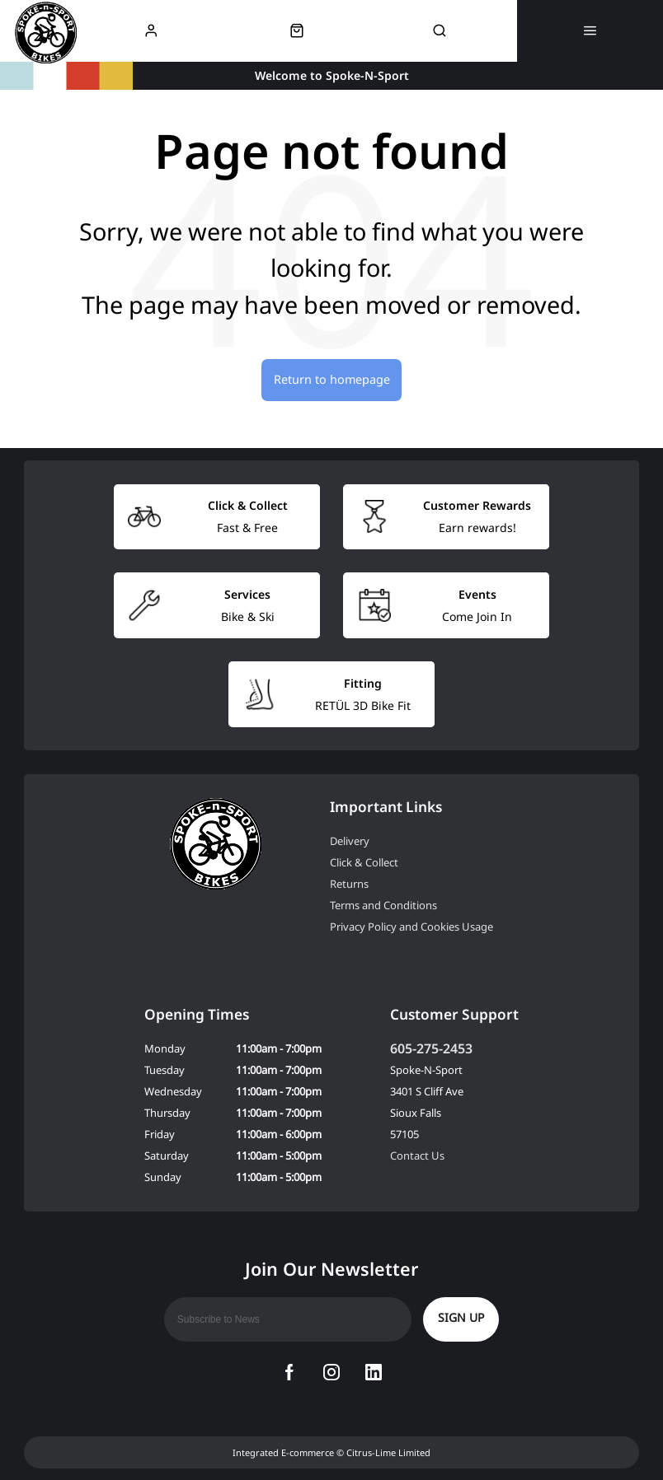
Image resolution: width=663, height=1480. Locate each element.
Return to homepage (332, 379)
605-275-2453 (431, 1048)
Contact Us (417, 1155)
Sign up (461, 1317)
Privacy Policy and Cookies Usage (411, 926)
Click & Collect (364, 862)
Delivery (349, 840)
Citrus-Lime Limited (388, 1452)
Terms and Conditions (383, 905)
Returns (349, 883)
